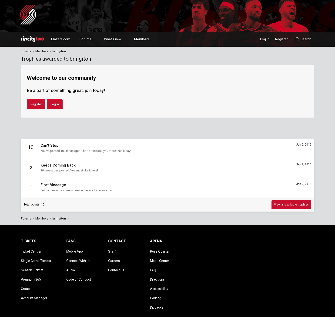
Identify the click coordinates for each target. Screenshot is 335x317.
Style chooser (208, 311)
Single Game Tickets (36, 257)
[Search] (303, 39)
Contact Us (116, 263)
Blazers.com (60, 39)
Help (292, 311)
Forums (85, 39)
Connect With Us (78, 257)
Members (142, 39)
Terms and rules (254, 311)
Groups (26, 277)
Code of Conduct (78, 270)
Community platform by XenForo (59, 311)
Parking (155, 284)
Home (301, 311)
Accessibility (159, 277)
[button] (95, 39)
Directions (157, 270)
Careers (114, 257)
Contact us (234, 311)
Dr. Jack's (157, 290)
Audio (70, 263)
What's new (112, 39)
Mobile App (74, 250)
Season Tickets (32, 263)
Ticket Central (31, 250)
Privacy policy (277, 311)
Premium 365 (31, 270)
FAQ (153, 263)
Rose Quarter (160, 250)
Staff (112, 250)
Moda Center (159, 257)
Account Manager (34, 284)
